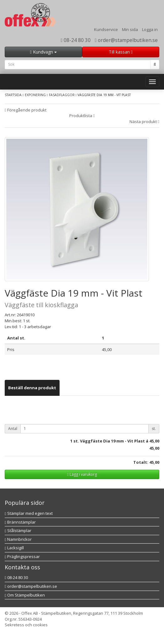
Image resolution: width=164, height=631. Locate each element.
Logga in (150, 29)
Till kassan (121, 52)
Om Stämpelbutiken (25, 595)
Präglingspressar (22, 556)
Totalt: (140, 462)
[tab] (32, 388)
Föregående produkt (25, 110)
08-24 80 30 (76, 40)
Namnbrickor (18, 539)
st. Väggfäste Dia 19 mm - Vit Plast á (110, 441)
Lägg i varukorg (82, 474)
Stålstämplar (18, 530)
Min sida (130, 29)
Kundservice (106, 29)
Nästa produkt (144, 121)
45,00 (154, 441)
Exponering (35, 95)
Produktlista (82, 115)
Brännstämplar (20, 522)
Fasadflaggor (62, 95)
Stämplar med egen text (29, 513)
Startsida (13, 95)
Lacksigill (14, 548)
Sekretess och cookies (26, 625)
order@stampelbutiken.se (126, 40)
